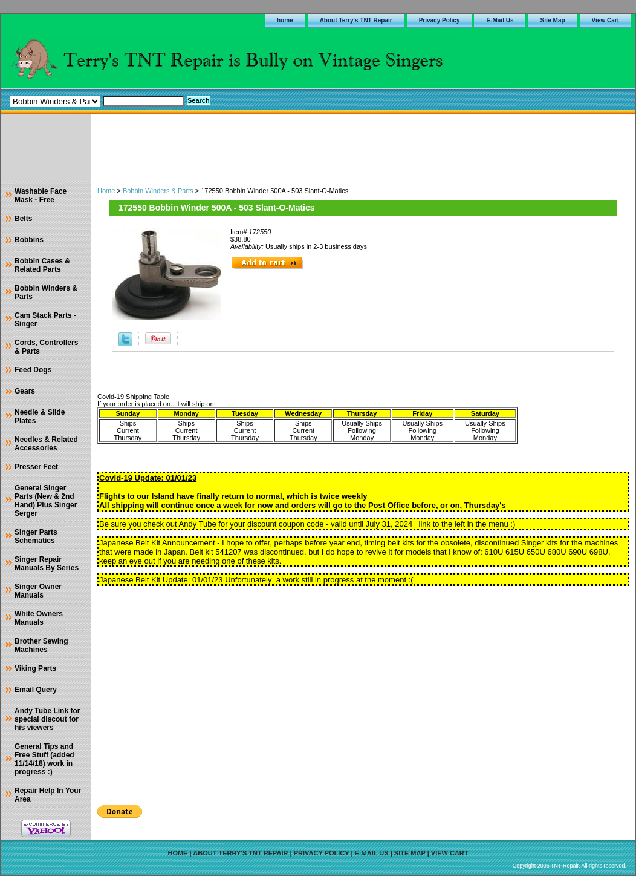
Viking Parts (35, 668)
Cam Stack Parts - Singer (45, 319)
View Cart (605, 20)
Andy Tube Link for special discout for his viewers (47, 719)
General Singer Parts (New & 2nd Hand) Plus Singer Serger (46, 501)
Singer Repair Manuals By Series (47, 563)
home (285, 20)
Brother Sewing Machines (41, 645)
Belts (23, 218)
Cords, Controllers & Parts (46, 346)
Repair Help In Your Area (48, 794)
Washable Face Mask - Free (41, 195)
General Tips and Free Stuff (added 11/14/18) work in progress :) (44, 759)
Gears (25, 391)
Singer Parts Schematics (36, 536)
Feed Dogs (33, 370)
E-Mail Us (499, 20)
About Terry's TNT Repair (356, 20)
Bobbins (29, 239)
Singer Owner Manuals (38, 590)
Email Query (36, 689)
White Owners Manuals (39, 618)
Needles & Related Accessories (46, 443)
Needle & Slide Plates (40, 416)
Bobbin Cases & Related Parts (42, 265)
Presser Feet (36, 467)
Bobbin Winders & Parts (158, 190)
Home (106, 190)
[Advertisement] (363, 147)
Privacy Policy (439, 20)
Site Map (552, 20)
